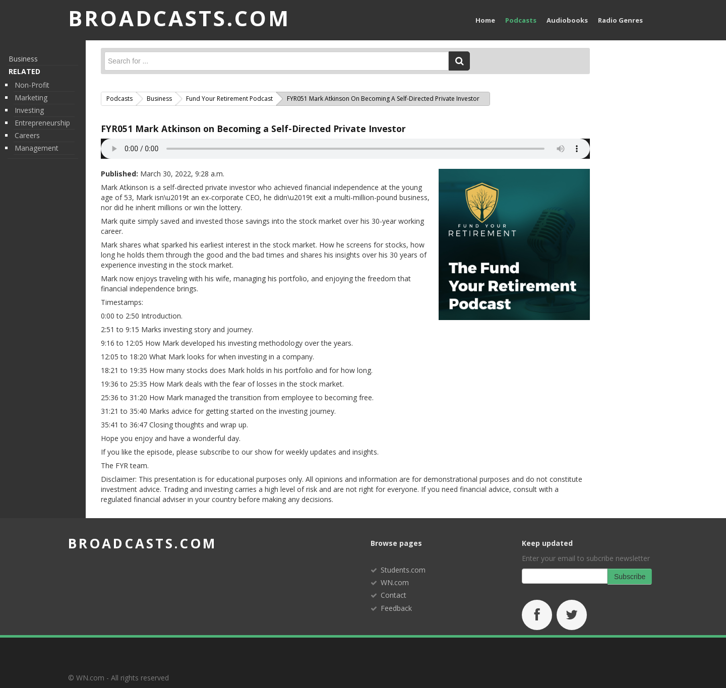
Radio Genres (620, 20)
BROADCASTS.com (179, 18)
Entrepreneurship (42, 123)
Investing (29, 110)
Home (485, 20)
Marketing (31, 97)
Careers (27, 135)
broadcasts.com (142, 543)
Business (23, 59)
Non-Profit (32, 85)
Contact (393, 595)
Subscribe (629, 577)
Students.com (403, 570)
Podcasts (520, 20)
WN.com (395, 582)
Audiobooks (567, 20)
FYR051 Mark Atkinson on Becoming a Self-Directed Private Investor (253, 128)
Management (36, 148)
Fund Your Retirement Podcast (229, 98)
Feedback (396, 608)
